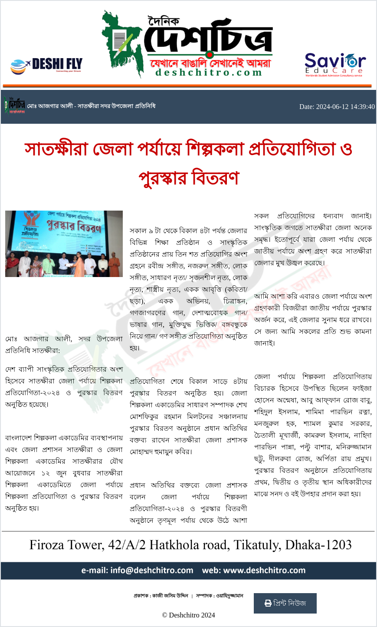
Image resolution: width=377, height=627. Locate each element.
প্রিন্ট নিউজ (285, 603)
